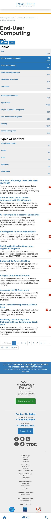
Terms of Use (25, 466)
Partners (25, 476)
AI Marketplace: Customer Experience (20, 215)
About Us (25, 457)
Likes (12, 43)
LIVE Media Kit (25, 477)
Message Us (25, 431)
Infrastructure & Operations (27, 18)
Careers (25, 459)
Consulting (25, 489)
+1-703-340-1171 (25, 425)
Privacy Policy (25, 468)
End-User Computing (7, 20)
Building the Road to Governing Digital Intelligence (16, 247)
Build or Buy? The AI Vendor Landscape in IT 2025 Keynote (15, 198)
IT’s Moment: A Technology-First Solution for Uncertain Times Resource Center (28, 365)
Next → (14, 347)
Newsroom (25, 461)
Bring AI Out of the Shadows (15, 275)
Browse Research (25, 494)
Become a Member (25, 401)
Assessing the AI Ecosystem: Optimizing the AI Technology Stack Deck (19, 322)
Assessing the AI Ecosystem (14, 290)
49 (7, 347)
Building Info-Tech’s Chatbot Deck (18, 231)
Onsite (25, 487)
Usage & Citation (25, 465)
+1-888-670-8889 (25, 419)
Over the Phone (25, 485)
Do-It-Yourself (25, 483)
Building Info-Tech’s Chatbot (15, 261)
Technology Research (7, 18)
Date (4, 43)
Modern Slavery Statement (25, 470)
